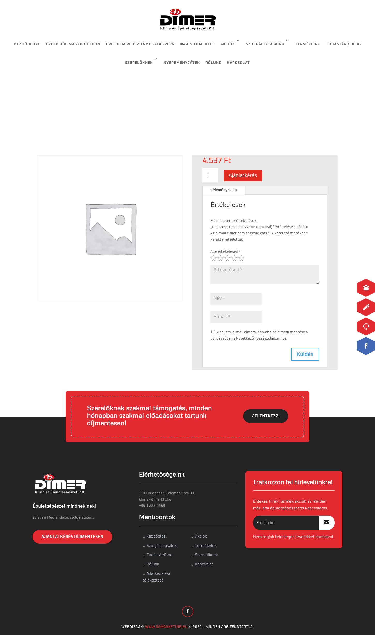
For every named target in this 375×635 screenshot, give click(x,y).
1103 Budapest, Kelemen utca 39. (167, 493)
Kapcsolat (238, 63)
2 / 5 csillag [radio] (220, 258)
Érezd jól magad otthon (73, 44)
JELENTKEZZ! (265, 416)
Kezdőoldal (27, 44)
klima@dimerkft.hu (155, 499)
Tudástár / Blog (343, 44)
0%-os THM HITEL (197, 44)
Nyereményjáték (182, 63)
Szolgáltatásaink (265, 44)
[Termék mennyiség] (210, 175)
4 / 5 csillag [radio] (234, 258)
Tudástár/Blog (159, 555)
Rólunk (213, 63)
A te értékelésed (225, 252)
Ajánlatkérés (243, 175)
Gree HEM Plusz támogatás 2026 (140, 44)
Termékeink (307, 44)
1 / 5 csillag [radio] (213, 258)
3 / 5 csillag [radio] (227, 258)
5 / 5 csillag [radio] (241, 258)
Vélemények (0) (223, 190)
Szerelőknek (139, 63)
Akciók (227, 44)
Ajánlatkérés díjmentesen (72, 537)
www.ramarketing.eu (166, 627)
